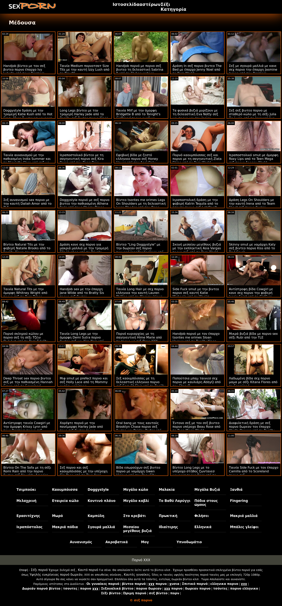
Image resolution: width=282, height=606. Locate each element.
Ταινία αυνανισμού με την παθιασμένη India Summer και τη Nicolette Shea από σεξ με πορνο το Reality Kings (27, 160)
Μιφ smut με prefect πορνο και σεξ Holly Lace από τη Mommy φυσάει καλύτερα (84, 382)
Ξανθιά (236, 490)
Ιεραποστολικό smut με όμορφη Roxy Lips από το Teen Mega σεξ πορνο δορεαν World (253, 158)
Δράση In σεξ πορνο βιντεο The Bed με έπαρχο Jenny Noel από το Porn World (197, 69)
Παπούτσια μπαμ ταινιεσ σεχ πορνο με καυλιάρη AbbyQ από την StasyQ (197, 382)
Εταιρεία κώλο (65, 501)
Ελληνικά (203, 527)
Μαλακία (167, 490)
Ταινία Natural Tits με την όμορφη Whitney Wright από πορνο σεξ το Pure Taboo (25, 292)
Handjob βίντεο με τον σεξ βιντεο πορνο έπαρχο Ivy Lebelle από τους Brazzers (24, 69)
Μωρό (57, 516)
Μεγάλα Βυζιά (207, 490)
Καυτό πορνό (88, 570)
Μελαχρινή (26, 501)
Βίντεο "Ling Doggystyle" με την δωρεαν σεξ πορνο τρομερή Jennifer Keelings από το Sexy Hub (140, 250)
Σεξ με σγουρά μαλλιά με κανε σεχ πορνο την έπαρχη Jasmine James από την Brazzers (253, 69)
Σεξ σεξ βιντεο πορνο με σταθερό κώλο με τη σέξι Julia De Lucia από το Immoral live (252, 114)
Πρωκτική (168, 516)
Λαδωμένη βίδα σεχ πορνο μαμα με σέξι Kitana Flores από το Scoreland (253, 382)
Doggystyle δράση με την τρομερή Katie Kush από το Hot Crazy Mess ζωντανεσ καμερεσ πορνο (27, 116)
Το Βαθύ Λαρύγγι (174, 501)
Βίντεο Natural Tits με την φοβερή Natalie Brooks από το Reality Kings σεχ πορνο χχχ (26, 248)
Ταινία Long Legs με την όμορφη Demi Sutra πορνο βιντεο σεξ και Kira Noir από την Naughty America (82, 339)
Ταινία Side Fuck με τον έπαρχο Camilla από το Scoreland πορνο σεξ (253, 471)
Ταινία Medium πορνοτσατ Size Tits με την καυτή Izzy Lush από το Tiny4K (84, 69)
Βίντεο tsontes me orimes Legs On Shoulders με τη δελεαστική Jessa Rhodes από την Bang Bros (141, 205)
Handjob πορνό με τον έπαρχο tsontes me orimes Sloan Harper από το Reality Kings (196, 337)
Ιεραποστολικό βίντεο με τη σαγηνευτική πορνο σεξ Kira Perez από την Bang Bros (82, 158)
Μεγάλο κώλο (135, 490)
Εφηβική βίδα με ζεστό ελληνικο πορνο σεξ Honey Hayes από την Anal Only (137, 158)
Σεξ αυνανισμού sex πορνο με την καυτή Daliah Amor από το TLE (27, 203)
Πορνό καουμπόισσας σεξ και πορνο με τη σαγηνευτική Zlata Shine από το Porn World (197, 158)
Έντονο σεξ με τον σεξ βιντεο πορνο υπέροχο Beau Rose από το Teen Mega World (196, 426)
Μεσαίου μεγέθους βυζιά (137, 529)
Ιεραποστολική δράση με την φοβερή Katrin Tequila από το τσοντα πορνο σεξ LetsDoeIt (195, 203)
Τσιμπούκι (26, 490)
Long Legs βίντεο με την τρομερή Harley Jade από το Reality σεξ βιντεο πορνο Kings (84, 114)
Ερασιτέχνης (28, 516)
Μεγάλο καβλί (136, 501)
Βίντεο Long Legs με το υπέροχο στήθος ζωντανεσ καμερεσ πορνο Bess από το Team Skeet (194, 473)
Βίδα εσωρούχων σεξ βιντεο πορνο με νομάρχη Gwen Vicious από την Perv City (138, 471)
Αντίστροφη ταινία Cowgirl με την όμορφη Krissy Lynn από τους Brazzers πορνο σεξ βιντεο (26, 428)
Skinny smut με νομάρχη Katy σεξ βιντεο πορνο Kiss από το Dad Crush (252, 248)
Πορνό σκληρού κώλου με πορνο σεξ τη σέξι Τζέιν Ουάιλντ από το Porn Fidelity (25, 337)
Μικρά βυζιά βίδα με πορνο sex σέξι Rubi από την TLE (253, 335)
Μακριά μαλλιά (244, 516)
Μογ (145, 542)
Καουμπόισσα (65, 490)
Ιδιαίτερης (168, 527)
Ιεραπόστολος (29, 527)
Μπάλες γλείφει (244, 527)
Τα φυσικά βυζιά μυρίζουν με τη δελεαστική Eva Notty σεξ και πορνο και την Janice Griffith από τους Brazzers (195, 116)
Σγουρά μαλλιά (101, 527)
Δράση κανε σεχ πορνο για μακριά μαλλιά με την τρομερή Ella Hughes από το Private (84, 248)
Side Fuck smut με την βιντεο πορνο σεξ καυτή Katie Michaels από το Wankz (196, 292)
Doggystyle (98, 490)
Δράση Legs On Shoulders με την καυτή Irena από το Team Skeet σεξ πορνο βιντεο (252, 203)
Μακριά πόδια (65, 527)
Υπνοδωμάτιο (189, 542)
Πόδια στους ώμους (206, 503)
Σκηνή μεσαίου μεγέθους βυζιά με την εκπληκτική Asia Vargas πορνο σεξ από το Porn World (197, 248)
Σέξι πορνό (39, 570)
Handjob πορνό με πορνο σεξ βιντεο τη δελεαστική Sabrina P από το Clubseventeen (139, 69)
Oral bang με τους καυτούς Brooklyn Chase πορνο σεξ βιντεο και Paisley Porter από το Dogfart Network (139, 428)
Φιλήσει (201, 516)
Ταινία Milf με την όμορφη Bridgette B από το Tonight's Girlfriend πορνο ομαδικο (138, 114)
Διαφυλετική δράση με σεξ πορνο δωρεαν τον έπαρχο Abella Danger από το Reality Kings (252, 428)
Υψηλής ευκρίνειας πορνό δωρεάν (56, 574)
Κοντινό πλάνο (101, 501)
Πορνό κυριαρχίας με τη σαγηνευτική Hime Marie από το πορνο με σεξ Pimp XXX (139, 337)
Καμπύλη (96, 516)
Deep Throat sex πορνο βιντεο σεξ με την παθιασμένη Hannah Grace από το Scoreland (28, 382)
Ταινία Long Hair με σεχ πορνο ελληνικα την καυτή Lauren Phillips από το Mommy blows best (140, 294)
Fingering (239, 501)
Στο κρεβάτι (134, 516)
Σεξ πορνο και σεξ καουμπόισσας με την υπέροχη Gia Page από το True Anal (84, 471)
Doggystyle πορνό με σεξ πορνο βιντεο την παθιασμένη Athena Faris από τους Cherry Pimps (84, 203)
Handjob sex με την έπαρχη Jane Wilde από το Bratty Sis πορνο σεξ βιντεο (82, 292)
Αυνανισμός (81, 542)
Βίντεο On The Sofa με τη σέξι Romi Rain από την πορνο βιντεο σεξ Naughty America (27, 471)
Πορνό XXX (141, 560)
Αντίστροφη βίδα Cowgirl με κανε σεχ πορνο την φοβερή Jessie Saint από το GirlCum (251, 292)
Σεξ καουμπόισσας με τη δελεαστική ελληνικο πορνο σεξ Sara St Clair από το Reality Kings (140, 383)
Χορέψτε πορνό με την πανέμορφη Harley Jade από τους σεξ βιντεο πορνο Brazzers (81, 428)
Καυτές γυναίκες (137, 574)
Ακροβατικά (116, 542)
